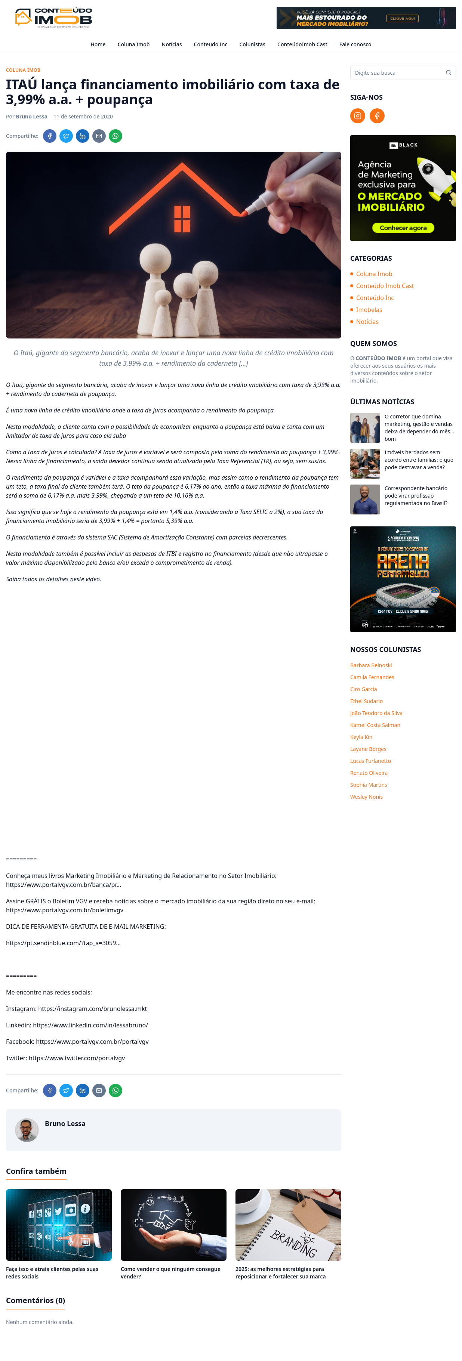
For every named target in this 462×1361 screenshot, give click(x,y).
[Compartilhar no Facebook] (49, 136)
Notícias (172, 44)
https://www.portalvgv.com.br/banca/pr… (63, 885)
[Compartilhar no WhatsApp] (115, 136)
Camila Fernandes (372, 677)
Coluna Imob (134, 44)
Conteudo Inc (211, 44)
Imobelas (366, 310)
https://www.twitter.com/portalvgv (77, 1058)
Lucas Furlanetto (370, 760)
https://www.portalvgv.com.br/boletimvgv (64, 910)
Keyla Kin (361, 736)
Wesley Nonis (366, 796)
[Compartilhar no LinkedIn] (82, 136)
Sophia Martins (368, 784)
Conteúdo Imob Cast (382, 286)
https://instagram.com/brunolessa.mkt (92, 1009)
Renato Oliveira (369, 772)
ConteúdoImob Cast (302, 44)
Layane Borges (368, 748)
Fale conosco (355, 44)
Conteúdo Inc (372, 298)
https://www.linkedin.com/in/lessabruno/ (90, 1025)
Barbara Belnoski (371, 665)
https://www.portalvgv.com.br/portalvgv (92, 1041)
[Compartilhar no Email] (99, 136)
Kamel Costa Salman (375, 725)
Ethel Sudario (366, 701)
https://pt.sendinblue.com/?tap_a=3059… (63, 943)
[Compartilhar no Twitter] (66, 136)
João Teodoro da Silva (376, 713)
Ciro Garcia (363, 689)
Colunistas (252, 44)
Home (97, 44)
